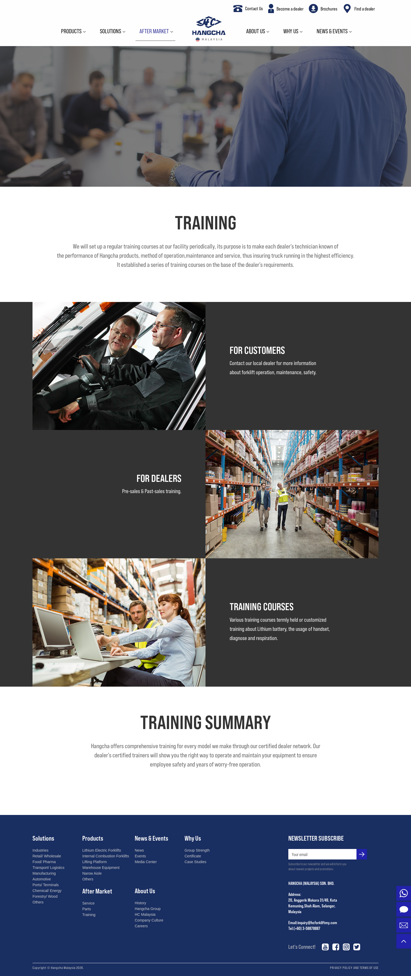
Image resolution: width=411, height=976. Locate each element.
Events (140, 856)
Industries (40, 850)
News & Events (332, 31)
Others (38, 902)
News (139, 850)
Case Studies (195, 862)
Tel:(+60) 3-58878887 (304, 928)
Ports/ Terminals (46, 885)
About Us (255, 31)
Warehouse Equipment (101, 867)
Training (88, 915)
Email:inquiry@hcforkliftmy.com (312, 922)
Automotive (42, 879)
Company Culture (149, 920)
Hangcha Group (148, 909)
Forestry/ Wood (45, 896)
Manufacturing (44, 873)
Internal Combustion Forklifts (105, 856)
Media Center (146, 862)
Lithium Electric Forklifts (101, 850)
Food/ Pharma (44, 862)
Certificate (193, 856)
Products (71, 31)
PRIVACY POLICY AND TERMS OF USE (354, 967)
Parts (86, 909)
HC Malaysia (145, 914)
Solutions (110, 31)
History (140, 903)
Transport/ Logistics (48, 867)
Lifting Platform (94, 862)
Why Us (290, 31)
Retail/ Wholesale (47, 856)
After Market (154, 31)
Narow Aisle (92, 873)
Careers (141, 926)
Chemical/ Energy (47, 891)
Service (88, 903)
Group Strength (197, 850)
